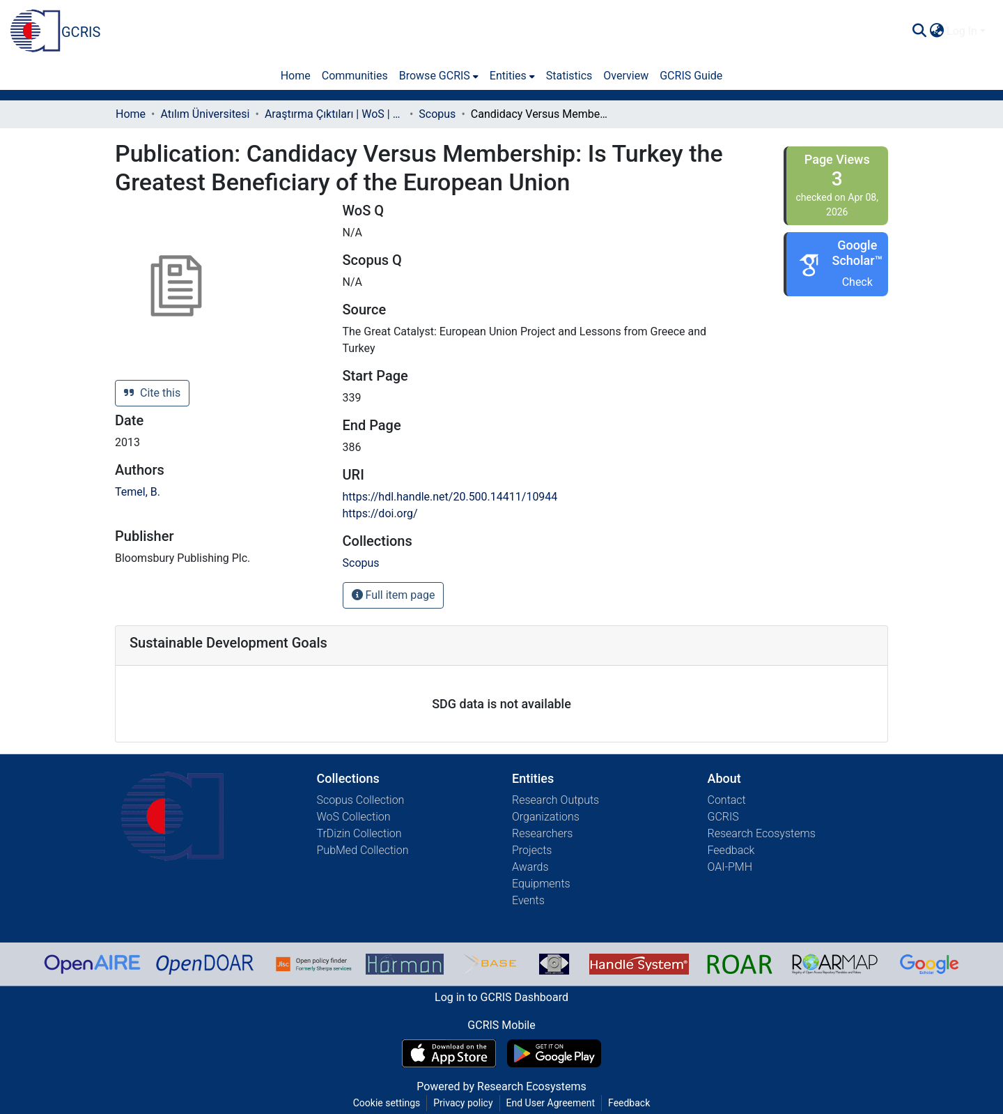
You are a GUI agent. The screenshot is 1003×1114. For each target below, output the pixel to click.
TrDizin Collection (359, 833)
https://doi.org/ (380, 513)
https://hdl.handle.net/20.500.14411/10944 (450, 496)
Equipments (541, 883)
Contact (727, 800)
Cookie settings (387, 1102)
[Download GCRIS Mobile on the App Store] (449, 1053)
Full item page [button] (393, 595)
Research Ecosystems (762, 833)
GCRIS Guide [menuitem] (691, 75)
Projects (532, 850)
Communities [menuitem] (355, 75)
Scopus (437, 114)
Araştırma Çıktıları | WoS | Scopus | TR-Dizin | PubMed (334, 114)
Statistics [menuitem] (569, 75)
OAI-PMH (730, 866)
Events (528, 900)
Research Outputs (555, 800)
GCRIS (723, 816)
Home (131, 114)
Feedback (731, 850)
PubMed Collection (363, 850)
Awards (530, 866)
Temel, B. (137, 491)
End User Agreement (550, 1102)
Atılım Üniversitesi (204, 114)
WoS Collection (354, 816)
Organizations (546, 816)
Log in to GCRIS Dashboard (501, 997)
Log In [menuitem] (962, 31)
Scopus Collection (361, 800)
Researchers (542, 833)
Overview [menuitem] (625, 75)
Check (857, 282)
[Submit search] (919, 31)
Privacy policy (462, 1102)
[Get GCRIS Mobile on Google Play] (554, 1053)
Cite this (152, 392)
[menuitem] (936, 31)
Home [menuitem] (296, 75)
